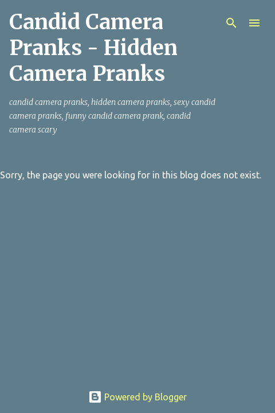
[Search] (231, 23)
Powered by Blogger (137, 397)
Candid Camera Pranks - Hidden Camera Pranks (93, 48)
